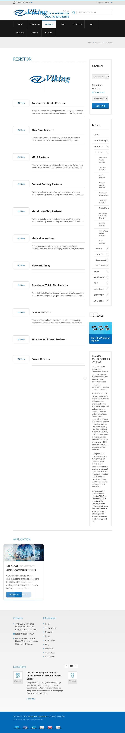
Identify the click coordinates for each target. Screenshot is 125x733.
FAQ (92, 24)
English (107, 3)
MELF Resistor (42, 157)
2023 (72, 681)
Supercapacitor (101, 260)
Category (98, 42)
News (63, 24)
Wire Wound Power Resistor (50, 339)
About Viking (35, 24)
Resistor (99, 152)
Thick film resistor (99, 511)
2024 (17, 681)
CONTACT (34, 32)
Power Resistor (42, 359)
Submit (100, 105)
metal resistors (101, 509)
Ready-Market (37, 719)
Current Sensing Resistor (48, 184)
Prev (95, 314)
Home (20, 24)
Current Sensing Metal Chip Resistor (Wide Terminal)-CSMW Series (44, 675)
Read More (31, 699)
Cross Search (98, 92)
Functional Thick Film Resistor (51, 285)
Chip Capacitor (98, 514)
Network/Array (42, 265)
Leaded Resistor (43, 312)
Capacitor (99, 254)
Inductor (99, 249)
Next (91, 314)
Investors (20, 32)
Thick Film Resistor (44, 238)
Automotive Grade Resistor (50, 103)
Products (49, 24)
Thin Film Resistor (44, 130)
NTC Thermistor (102, 266)
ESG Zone (49, 32)
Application (77, 24)
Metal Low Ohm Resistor (48, 211)
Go (108, 76)
